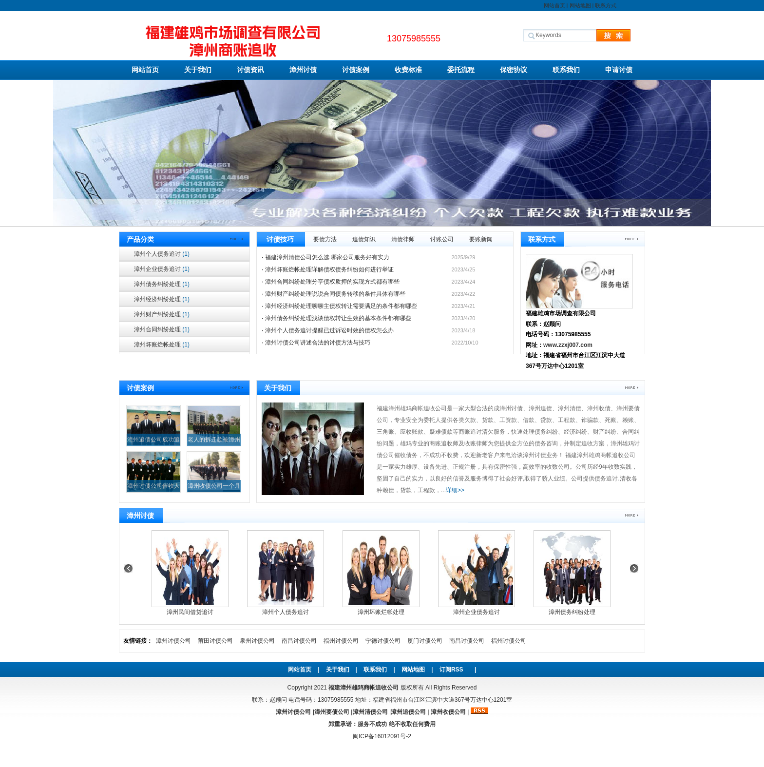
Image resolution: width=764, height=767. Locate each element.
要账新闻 (481, 239)
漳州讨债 (303, 70)
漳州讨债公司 (173, 640)
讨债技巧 (280, 239)
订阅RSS (451, 669)
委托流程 (461, 70)
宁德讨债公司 (383, 640)
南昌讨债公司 (299, 640)
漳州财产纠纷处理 (162, 314)
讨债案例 (355, 70)
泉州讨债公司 (257, 640)
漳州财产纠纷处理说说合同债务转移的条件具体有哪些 (335, 293)
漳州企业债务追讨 (162, 269)
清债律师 (403, 239)
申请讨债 (618, 70)
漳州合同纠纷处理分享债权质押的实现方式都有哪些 (332, 281)
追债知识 (364, 239)
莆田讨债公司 (215, 640)
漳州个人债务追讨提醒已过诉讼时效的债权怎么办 (329, 330)
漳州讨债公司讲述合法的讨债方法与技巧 (317, 342)
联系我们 (566, 70)
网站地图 (580, 5)
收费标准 (408, 70)
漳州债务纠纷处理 (162, 284)
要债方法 (325, 239)
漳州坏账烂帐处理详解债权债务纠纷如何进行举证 (329, 269)
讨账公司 (442, 239)
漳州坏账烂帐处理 (162, 344)
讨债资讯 (250, 70)
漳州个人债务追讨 (162, 253)
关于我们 (197, 70)
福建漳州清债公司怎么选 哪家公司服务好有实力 (327, 257)
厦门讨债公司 (424, 640)
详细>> (455, 490)
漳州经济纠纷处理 (162, 299)
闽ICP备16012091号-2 (382, 736)
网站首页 (554, 5)
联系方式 (605, 5)
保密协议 (513, 70)
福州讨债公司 (341, 640)
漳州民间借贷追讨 (190, 612)
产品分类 (140, 239)
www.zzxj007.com (567, 345)
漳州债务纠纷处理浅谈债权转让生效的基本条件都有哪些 (338, 318)
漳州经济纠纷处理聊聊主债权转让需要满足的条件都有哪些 (341, 306)
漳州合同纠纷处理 (162, 329)
